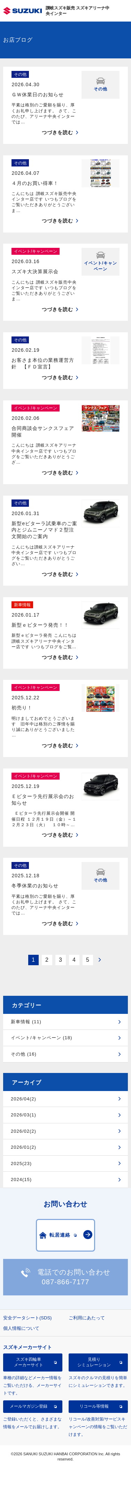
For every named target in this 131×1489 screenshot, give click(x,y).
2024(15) (21, 1179)
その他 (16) (24, 1054)
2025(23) (21, 1163)
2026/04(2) (23, 1098)
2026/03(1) (23, 1114)
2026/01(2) (23, 1147)
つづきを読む (57, 132)
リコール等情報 (94, 1406)
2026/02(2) (23, 1131)
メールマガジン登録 (28, 1406)
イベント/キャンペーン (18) (41, 1037)
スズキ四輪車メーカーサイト (28, 1362)
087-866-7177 (66, 1282)
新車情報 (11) (26, 1021)
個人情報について (21, 1328)
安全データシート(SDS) (27, 1317)
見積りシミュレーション (94, 1362)
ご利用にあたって (87, 1317)
